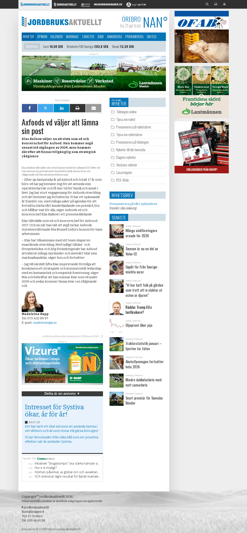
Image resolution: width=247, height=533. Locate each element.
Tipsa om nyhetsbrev (129, 134)
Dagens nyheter (126, 157)
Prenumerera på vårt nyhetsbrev (133, 204)
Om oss (152, 36)
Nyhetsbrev (122, 195)
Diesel (115, 46)
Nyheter (28, 36)
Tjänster (88, 36)
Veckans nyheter (126, 164)
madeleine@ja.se (45, 323)
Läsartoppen (124, 172)
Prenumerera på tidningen (132, 142)
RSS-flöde (122, 180)
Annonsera (114, 36)
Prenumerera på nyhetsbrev (133, 127)
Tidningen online (126, 111)
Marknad (72, 36)
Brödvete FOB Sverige (80, 46)
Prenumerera (134, 36)
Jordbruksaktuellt (62, 21)
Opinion (42, 36)
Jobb (101, 36)
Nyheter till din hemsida (130, 149)
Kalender (57, 36)
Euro (46, 46)
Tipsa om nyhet (125, 119)
